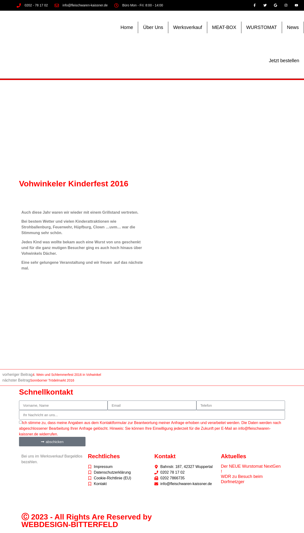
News (293, 27)
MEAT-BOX (224, 27)
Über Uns (153, 27)
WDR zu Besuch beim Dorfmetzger (242, 479)
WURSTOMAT (261, 27)
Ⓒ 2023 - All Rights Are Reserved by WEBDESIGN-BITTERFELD (86, 521)
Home (126, 27)
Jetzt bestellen (284, 60)
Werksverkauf (187, 27)
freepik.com (46, 502)
